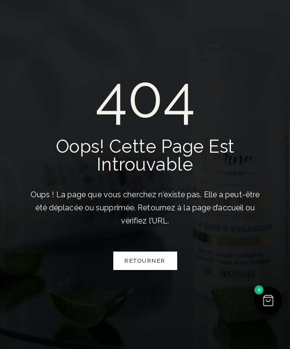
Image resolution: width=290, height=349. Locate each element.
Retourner (145, 260)
